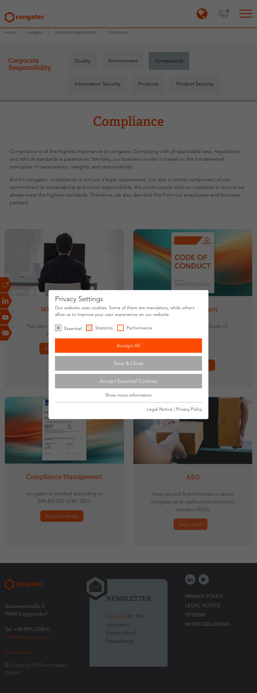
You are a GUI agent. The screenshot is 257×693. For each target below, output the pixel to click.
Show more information (128, 395)
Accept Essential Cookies (128, 381)
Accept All (128, 345)
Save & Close (129, 363)
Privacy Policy (189, 409)
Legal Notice (160, 409)
